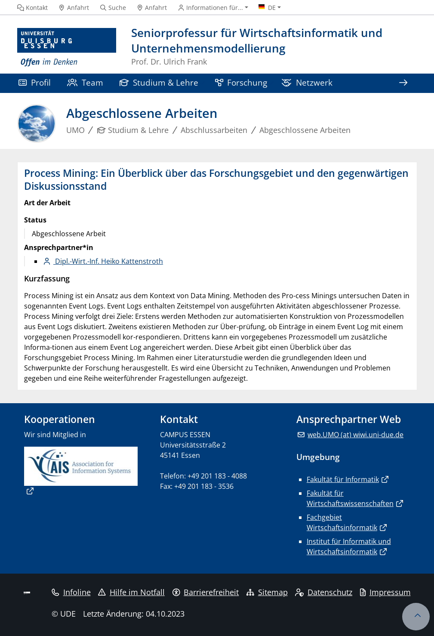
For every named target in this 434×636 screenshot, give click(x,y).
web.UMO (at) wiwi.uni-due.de (355, 434)
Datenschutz (323, 592)
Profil (34, 82)
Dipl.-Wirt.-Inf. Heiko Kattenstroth (108, 261)
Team (85, 82)
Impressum (385, 592)
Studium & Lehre (159, 82)
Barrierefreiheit (205, 592)
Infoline (71, 592)
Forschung (241, 82)
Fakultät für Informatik (343, 479)
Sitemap (267, 592)
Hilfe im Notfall (131, 592)
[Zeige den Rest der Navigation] (403, 83)
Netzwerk (306, 82)
